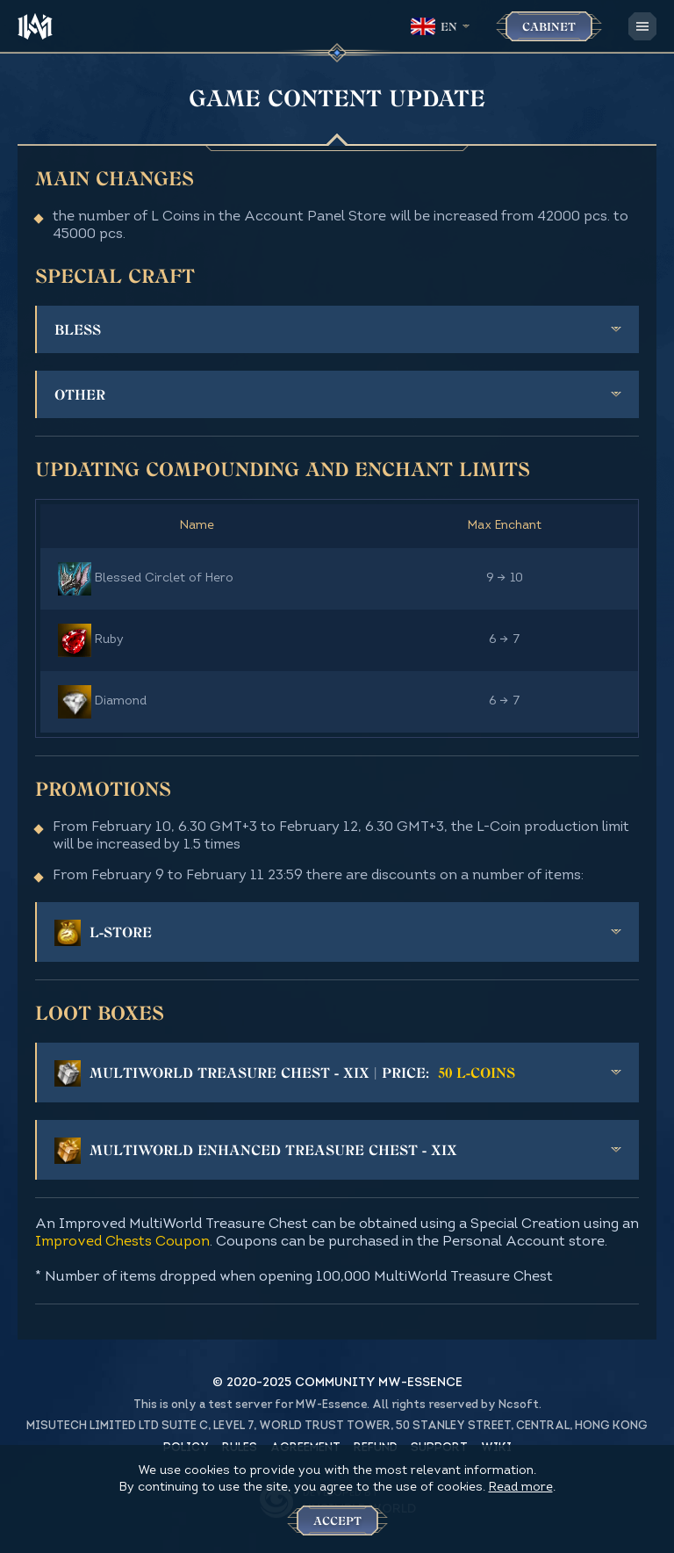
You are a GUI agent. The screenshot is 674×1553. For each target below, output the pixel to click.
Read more (521, 1487)
